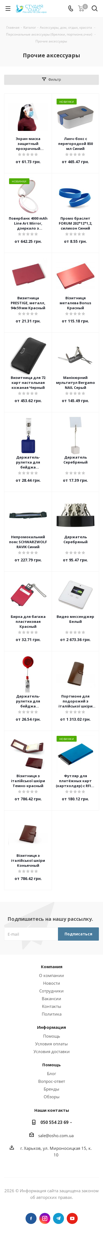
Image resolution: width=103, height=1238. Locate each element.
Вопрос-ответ (51, 1081)
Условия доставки (52, 1051)
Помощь (51, 1036)
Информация (51, 1027)
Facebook (31, 1218)
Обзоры (52, 1096)
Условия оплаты (51, 1043)
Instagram (44, 1218)
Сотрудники (51, 991)
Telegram (58, 1218)
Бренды (51, 1089)
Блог (51, 1073)
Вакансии (51, 998)
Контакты (51, 1006)
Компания (51, 966)
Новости (51, 983)
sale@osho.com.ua (56, 1135)
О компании (51, 975)
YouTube (72, 1218)
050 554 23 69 (54, 1122)
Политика (52, 1014)
